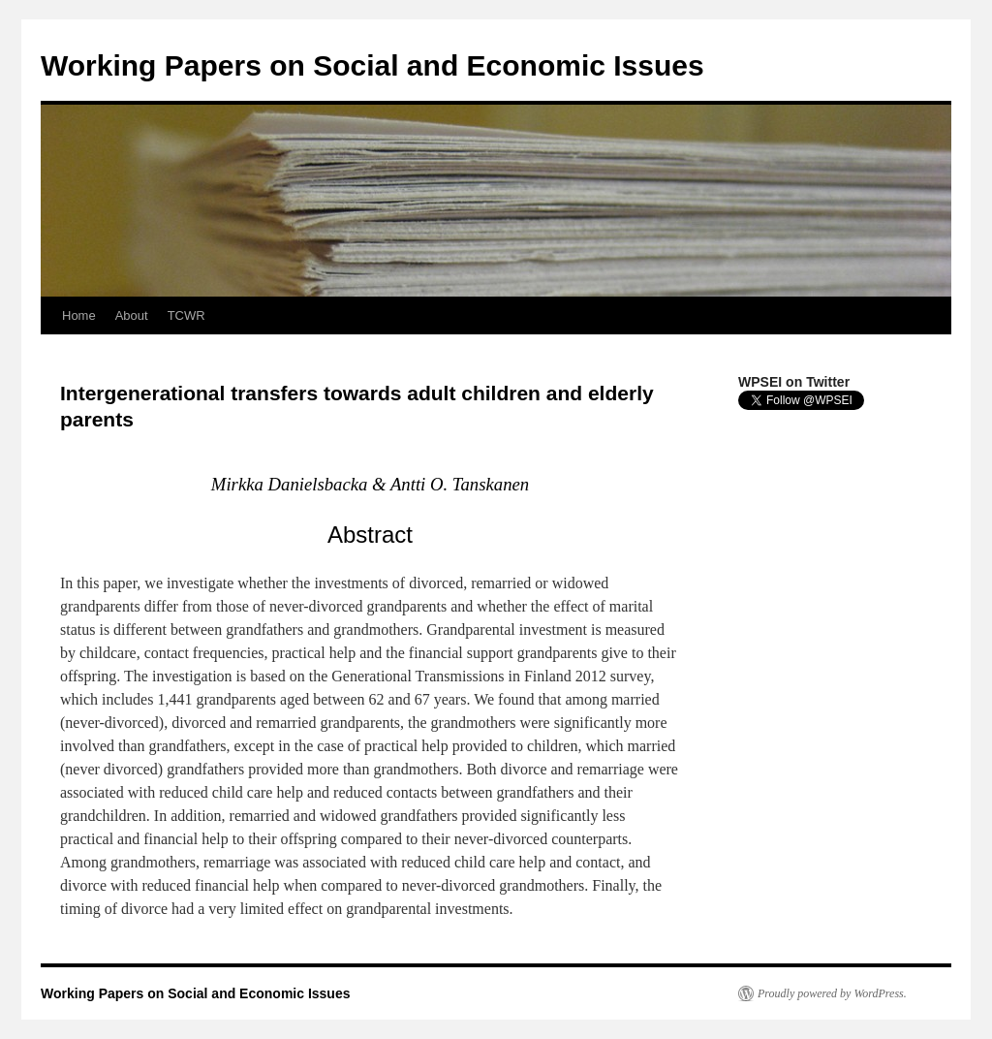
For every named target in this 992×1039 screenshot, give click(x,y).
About (131, 315)
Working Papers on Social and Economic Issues (372, 65)
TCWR (186, 315)
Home (79, 315)
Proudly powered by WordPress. (832, 993)
